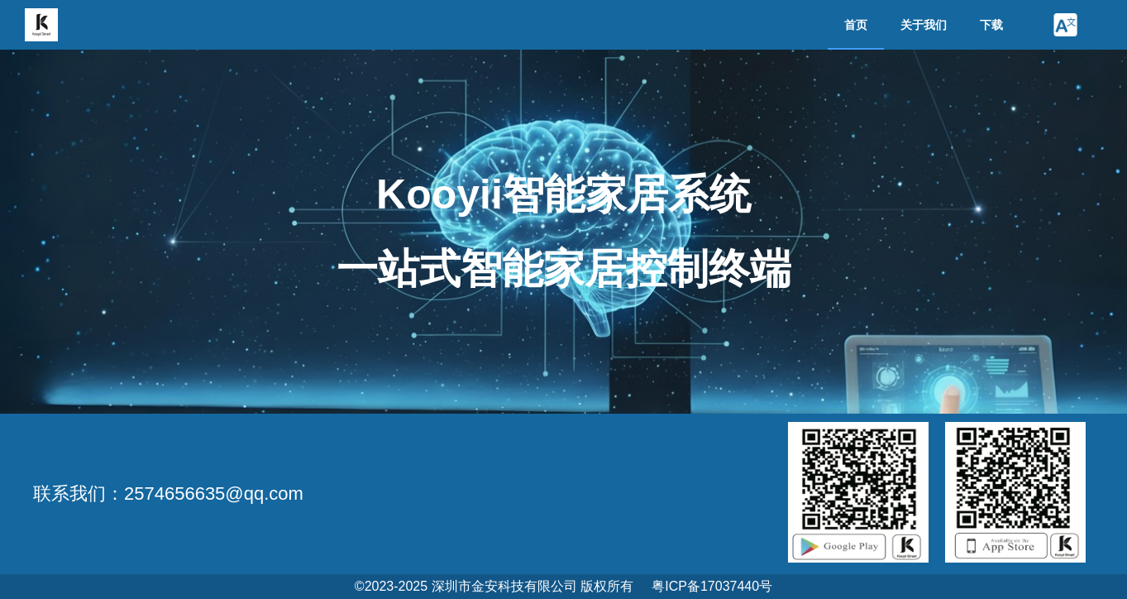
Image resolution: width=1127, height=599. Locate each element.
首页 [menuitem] (855, 24)
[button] (1065, 25)
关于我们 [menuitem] (923, 24)
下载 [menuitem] (991, 24)
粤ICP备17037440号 (712, 586)
